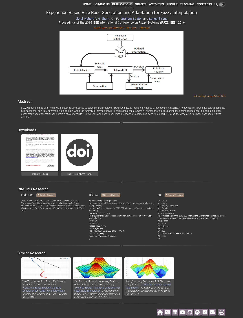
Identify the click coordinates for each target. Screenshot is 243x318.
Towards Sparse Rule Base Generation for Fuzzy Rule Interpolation (97, 289)
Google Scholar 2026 (216, 96)
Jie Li (79, 18)
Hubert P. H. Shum (96, 18)
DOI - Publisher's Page (79, 173)
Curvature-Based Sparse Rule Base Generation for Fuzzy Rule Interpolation (43, 289)
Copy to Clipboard (46, 195)
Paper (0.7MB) (40, 173)
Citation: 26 (144, 28)
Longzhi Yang (158, 18)
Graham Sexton (131, 18)
